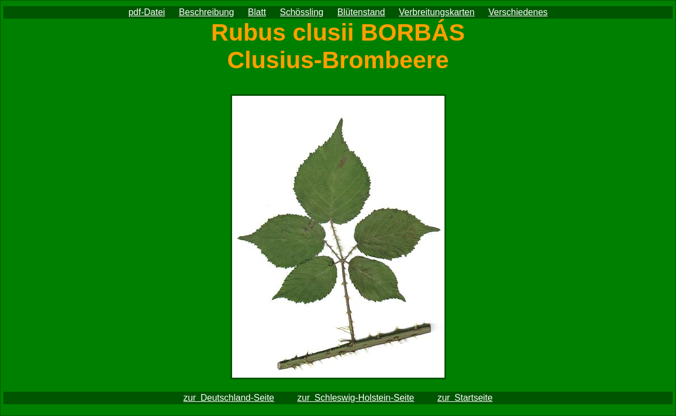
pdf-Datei (146, 12)
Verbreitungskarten (436, 12)
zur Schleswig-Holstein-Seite (355, 397)
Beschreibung (206, 12)
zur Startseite (464, 397)
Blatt (257, 12)
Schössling (301, 12)
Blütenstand (361, 12)
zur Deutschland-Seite (229, 397)
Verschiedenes (518, 12)
